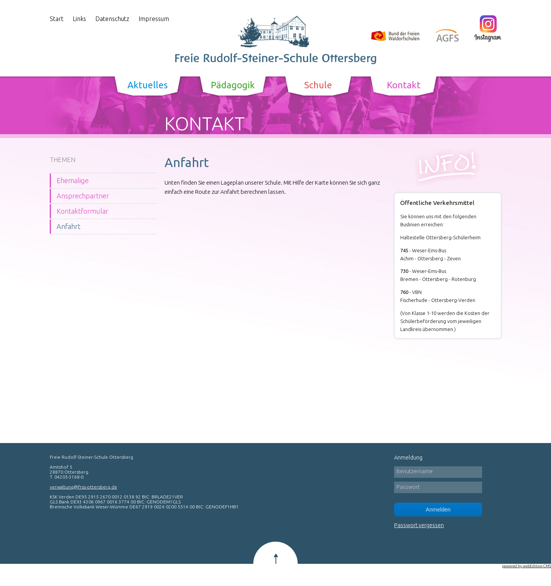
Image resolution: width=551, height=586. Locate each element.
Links (79, 18)
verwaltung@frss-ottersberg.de (83, 486)
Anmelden (438, 509)
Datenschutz (112, 18)
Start (57, 18)
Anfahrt (68, 226)
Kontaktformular (82, 211)
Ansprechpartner (83, 196)
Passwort (408, 487)
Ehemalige (73, 180)
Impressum (154, 18)
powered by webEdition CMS (526, 566)
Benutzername (414, 471)
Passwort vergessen (419, 525)
